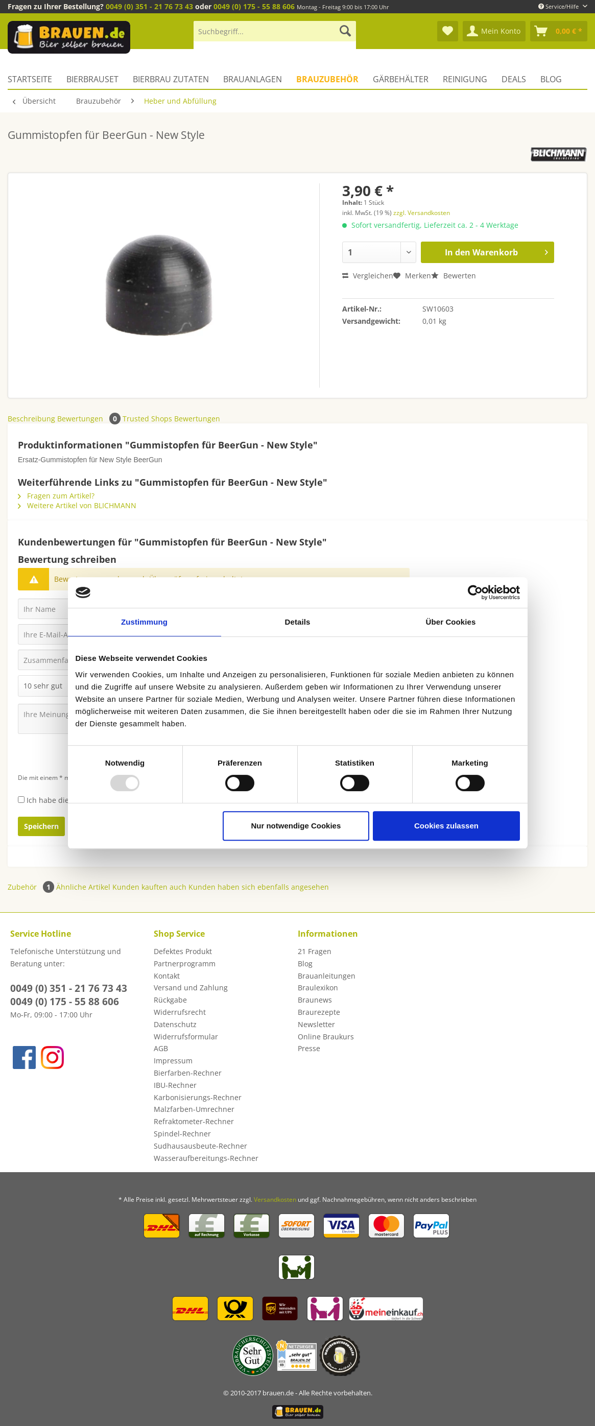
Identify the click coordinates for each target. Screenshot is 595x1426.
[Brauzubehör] (327, 79)
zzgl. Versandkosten (421, 212)
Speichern (41, 826)
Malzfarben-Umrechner (194, 1109)
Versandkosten (275, 1199)
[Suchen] (345, 31)
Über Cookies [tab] (451, 621)
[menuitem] (275, 36)
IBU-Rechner (175, 1085)
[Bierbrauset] (92, 79)
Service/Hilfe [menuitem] (559, 6)
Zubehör (32, 887)
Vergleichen (367, 275)
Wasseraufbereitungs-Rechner (206, 1158)
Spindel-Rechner (182, 1133)
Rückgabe (170, 1000)
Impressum (173, 1060)
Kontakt (167, 976)
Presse (309, 1048)
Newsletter (316, 1024)
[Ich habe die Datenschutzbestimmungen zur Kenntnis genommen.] (21, 799)
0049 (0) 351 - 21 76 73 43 (149, 6)
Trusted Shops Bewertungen (171, 418)
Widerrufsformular (186, 1036)
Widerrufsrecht (180, 1012)
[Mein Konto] (494, 31)
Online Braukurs (326, 1036)
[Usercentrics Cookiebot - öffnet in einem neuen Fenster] (475, 592)
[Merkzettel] (447, 31)
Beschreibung (31, 418)
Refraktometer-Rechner (194, 1121)
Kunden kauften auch (149, 887)
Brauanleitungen (326, 976)
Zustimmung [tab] (144, 621)
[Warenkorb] (558, 31)
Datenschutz (175, 1024)
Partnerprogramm (185, 963)
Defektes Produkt (183, 951)
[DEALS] (513, 79)
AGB (161, 1048)
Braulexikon (318, 987)
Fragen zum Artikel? (56, 496)
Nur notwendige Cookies (296, 825)
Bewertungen (90, 418)
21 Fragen (314, 951)
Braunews (315, 1000)
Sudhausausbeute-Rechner (200, 1146)
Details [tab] (298, 621)
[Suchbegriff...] (275, 31)
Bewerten (453, 275)
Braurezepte (319, 1012)
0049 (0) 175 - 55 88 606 (254, 6)
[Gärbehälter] (401, 79)
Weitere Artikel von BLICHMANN (77, 505)
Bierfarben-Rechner (188, 1073)
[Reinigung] (465, 79)
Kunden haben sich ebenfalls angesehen (258, 887)
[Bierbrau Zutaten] (171, 79)
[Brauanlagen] (252, 79)
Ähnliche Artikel (83, 887)
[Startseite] (33, 79)
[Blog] (551, 79)
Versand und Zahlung (191, 987)
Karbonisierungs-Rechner (198, 1097)
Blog (305, 963)
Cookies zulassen (446, 825)
